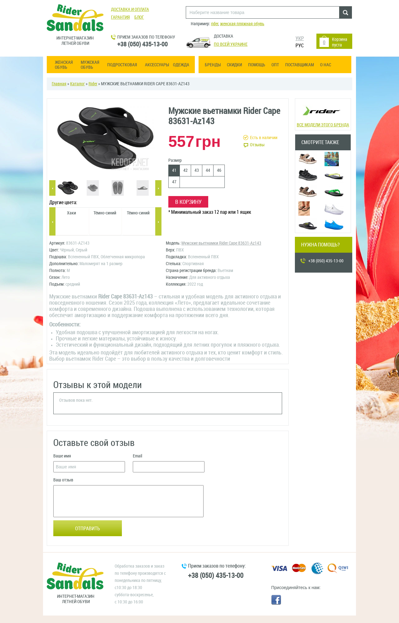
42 (185, 170)
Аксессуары (157, 65)
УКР (300, 38)
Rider (93, 84)
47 (174, 182)
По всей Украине (231, 44)
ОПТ (275, 65)
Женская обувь (64, 65)
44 (208, 170)
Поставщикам (299, 65)
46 (219, 170)
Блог (139, 17)
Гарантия (120, 17)
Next (158, 188)
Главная (59, 84)
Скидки (234, 65)
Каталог (77, 84)
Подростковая (122, 65)
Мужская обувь (90, 65)
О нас (325, 65)
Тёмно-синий (105, 213)
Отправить (87, 529)
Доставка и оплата (130, 9)
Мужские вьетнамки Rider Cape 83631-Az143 (221, 243)
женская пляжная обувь (242, 23)
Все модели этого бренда (322, 114)
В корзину (188, 202)
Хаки (71, 213)
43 (197, 170)
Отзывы (257, 145)
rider (214, 23)
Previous (52, 188)
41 (174, 170)
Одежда (181, 65)
